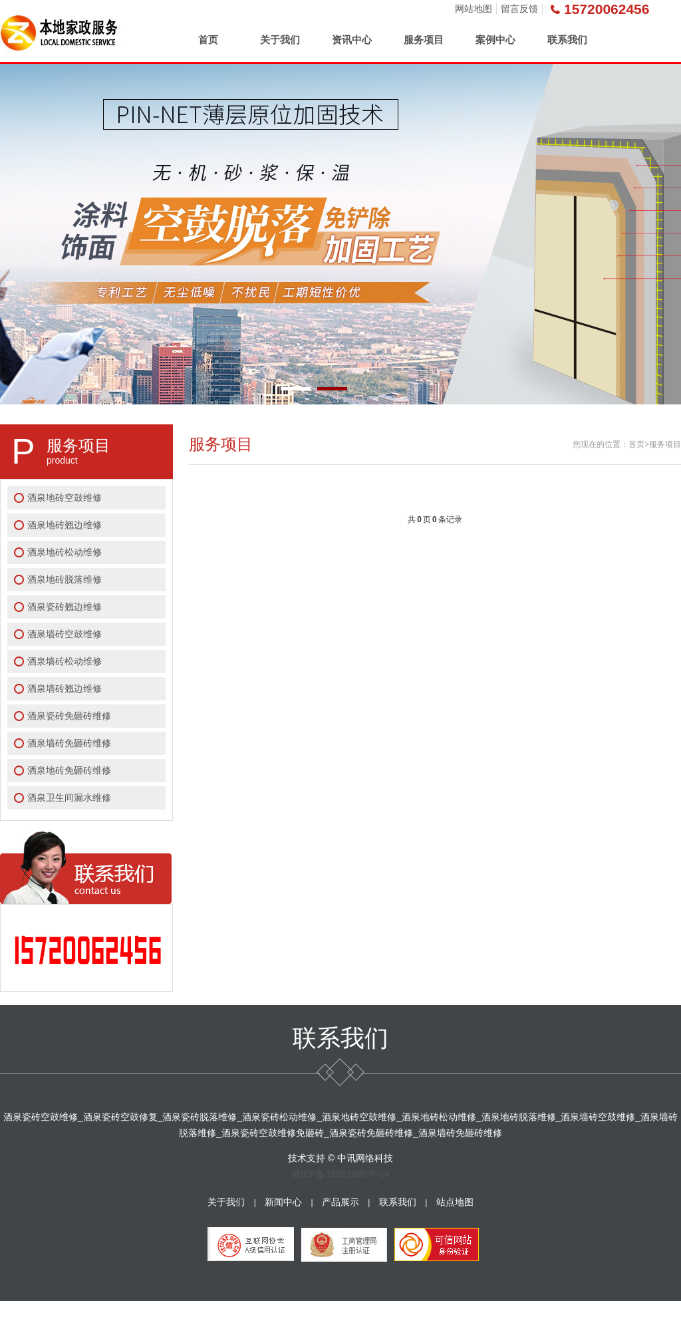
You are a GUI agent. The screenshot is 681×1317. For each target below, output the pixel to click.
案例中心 (495, 39)
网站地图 (473, 8)
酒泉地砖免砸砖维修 (69, 770)
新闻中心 (283, 1202)
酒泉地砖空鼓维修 (64, 497)
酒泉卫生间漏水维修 (69, 797)
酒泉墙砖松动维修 (64, 661)
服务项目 (424, 39)
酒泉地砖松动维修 (64, 552)
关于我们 (280, 39)
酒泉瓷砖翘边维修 (64, 606)
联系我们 (567, 39)
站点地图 (455, 1202)
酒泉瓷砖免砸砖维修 (69, 715)
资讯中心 (352, 39)
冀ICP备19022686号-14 (340, 1174)
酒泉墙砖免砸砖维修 (69, 743)
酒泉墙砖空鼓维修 (64, 634)
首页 (208, 39)
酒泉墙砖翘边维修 (64, 688)
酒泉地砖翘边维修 (64, 524)
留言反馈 (519, 8)
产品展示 (340, 1202)
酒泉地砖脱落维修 (64, 579)
